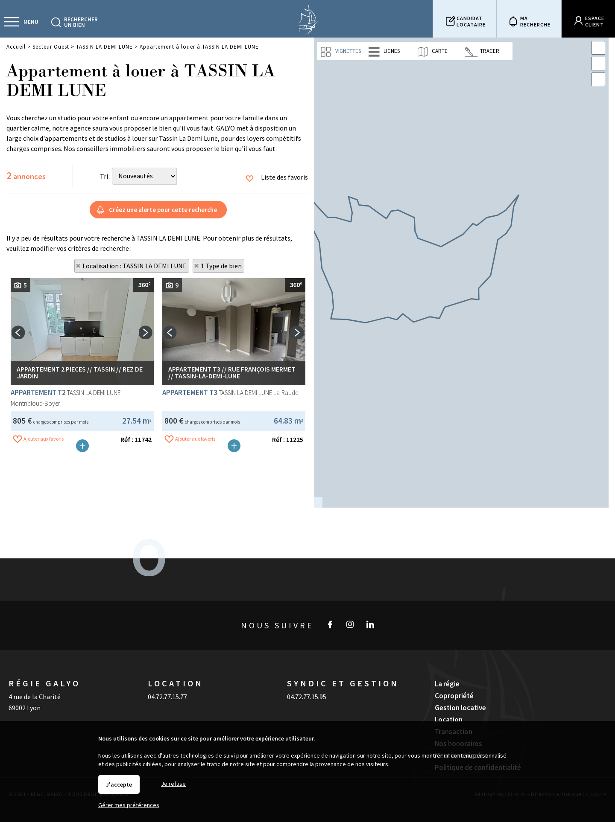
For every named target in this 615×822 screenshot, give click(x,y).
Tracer (482, 51)
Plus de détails (82, 564)
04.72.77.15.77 (167, 676)
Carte (432, 51)
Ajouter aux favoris (43, 557)
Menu (30, 22)
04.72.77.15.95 (306, 676)
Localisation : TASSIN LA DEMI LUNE (134, 265)
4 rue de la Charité (35, 676)
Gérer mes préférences (128, 805)
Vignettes (340, 51)
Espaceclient (594, 21)
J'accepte (119, 784)
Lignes (384, 51)
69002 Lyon (25, 687)
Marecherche (535, 21)
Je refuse (173, 783)
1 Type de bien (221, 265)
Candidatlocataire (471, 21)
